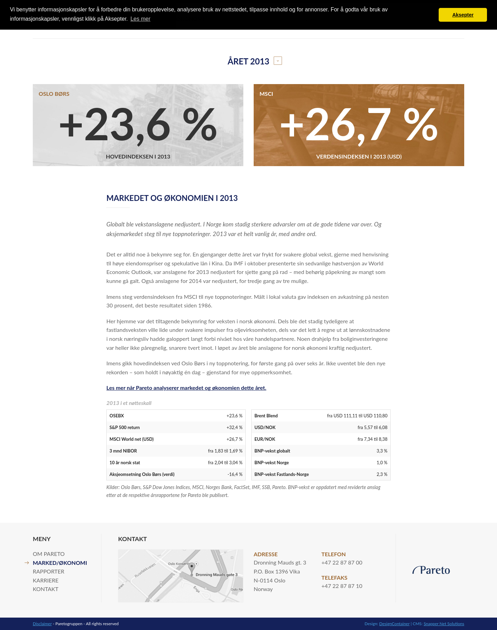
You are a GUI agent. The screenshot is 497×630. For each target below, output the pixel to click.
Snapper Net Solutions (443, 623)
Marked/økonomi (60, 562)
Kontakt (45, 589)
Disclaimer (42, 623)
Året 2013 (248, 61)
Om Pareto (49, 553)
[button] (431, 15)
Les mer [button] (140, 19)
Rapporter (48, 571)
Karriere (45, 580)
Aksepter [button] (463, 15)
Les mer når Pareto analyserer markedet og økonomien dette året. (186, 387)
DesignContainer (394, 623)
